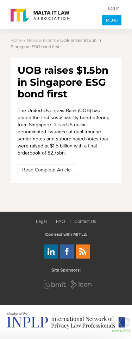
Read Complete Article (46, 170)
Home (17, 40)
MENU (112, 20)
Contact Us (85, 221)
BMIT (55, 284)
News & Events (41, 40)
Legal (41, 221)
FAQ (60, 221)
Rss (83, 251)
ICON (81, 284)
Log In (114, 8)
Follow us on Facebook (67, 251)
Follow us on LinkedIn (51, 251)
